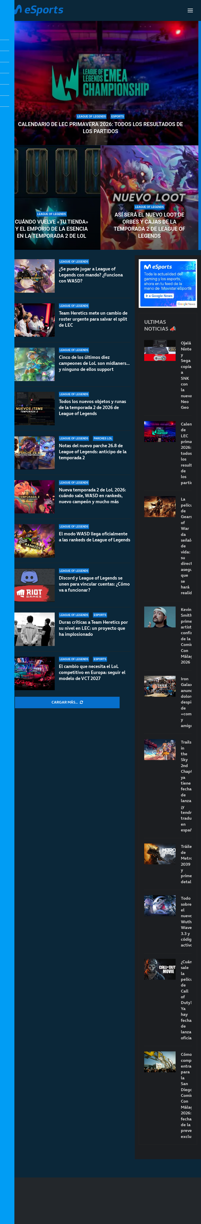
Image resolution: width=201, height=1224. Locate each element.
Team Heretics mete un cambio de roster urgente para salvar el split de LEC (93, 319)
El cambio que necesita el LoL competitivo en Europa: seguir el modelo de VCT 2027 (92, 674)
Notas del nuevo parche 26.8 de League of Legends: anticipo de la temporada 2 (92, 452)
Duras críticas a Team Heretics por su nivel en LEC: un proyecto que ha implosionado (93, 632)
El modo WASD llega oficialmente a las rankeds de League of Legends (94, 537)
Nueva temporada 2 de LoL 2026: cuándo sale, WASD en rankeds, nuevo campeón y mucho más (92, 496)
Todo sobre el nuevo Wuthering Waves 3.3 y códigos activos (186, 921)
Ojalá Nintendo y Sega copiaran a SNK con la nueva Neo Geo (186, 375)
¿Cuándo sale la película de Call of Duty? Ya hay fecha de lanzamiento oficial (186, 1000)
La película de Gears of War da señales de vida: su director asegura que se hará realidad (186, 546)
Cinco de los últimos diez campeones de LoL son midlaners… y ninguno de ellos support (94, 363)
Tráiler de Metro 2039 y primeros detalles (186, 863)
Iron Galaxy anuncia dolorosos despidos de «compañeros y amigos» (186, 702)
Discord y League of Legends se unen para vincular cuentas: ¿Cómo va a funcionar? (94, 584)
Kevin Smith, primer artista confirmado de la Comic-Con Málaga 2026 (186, 636)
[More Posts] (67, 702)
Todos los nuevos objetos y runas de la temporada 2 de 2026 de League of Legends (92, 407)
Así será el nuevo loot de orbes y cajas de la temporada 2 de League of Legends (149, 225)
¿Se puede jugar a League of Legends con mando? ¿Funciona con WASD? (91, 275)
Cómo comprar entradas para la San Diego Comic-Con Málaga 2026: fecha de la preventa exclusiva (186, 1095)
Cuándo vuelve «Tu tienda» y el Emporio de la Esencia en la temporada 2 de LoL (51, 229)
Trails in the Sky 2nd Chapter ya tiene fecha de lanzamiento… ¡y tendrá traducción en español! (186, 786)
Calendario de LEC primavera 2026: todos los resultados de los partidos (100, 127)
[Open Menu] (190, 10)
